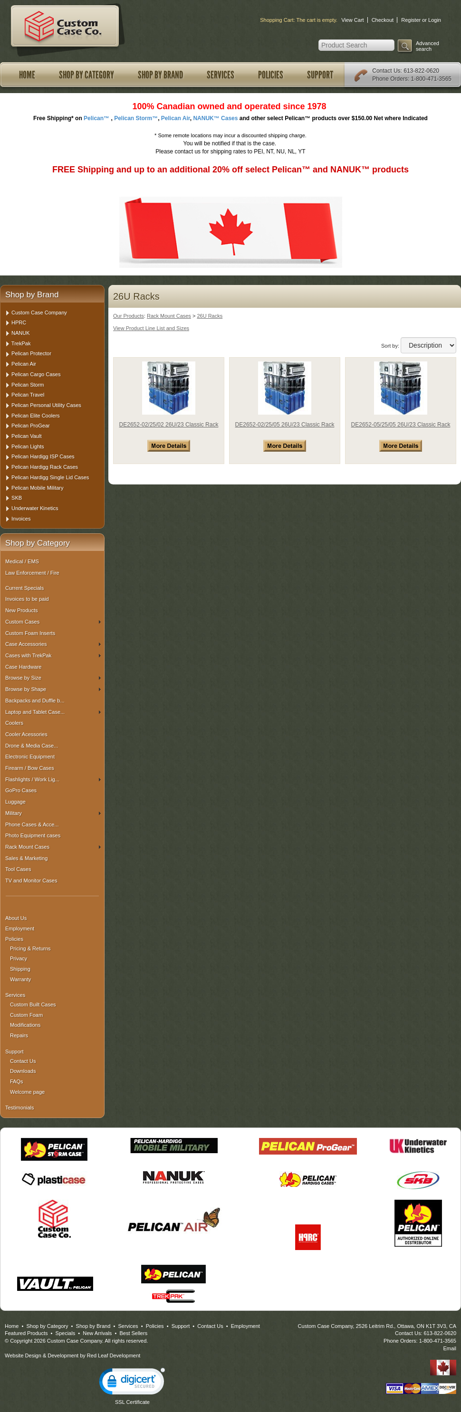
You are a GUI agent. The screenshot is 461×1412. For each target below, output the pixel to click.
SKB (16, 498)
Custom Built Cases (33, 1004)
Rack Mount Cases (53, 847)
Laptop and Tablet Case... (53, 712)
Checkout (383, 20)
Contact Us (386, 70)
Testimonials (19, 1107)
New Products (21, 610)
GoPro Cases (21, 790)
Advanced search (427, 46)
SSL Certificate (132, 1402)
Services (220, 75)
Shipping (20, 969)
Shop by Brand (160, 75)
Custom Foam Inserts (30, 633)
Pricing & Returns (30, 948)
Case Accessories (53, 644)
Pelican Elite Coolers (35, 415)
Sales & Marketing (26, 858)
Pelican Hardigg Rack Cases (44, 467)
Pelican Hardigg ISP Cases (42, 456)
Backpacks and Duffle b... (35, 700)
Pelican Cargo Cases (35, 374)
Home (27, 75)
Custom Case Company (39, 312)
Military (53, 813)
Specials (66, 1333)
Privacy (18, 958)
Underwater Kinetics (34, 508)
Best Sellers (133, 1333)
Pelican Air (23, 364)
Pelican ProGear (30, 425)
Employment (19, 928)
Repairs (19, 1035)
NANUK (20, 333)
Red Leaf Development (114, 1355)
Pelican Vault (26, 436)
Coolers (14, 723)
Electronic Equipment (30, 756)
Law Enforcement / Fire (32, 573)
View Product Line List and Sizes (151, 328)
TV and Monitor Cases (31, 880)
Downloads (23, 1071)
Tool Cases (18, 869)
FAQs (16, 1081)
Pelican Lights (27, 446)
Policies (270, 75)
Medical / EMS (22, 561)
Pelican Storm (27, 385)
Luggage (15, 802)
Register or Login (421, 20)
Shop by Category (86, 75)
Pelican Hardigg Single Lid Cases (50, 477)
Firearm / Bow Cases (29, 768)
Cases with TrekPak (53, 655)
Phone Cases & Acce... (32, 824)
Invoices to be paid (27, 599)
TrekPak (21, 343)
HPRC (18, 322)
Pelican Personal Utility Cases (46, 405)
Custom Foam (26, 1015)
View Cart (352, 20)
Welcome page (27, 1092)
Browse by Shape (53, 689)
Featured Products (26, 1333)
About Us (16, 918)
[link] (132, 1383)
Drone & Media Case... (31, 746)
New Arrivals (97, 1333)
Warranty (20, 979)
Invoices (20, 518)
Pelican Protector (31, 353)
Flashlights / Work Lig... (53, 779)
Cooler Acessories (26, 734)
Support (320, 75)
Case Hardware (23, 667)
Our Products (128, 316)
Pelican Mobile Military (37, 488)
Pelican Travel (27, 395)
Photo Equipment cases (32, 835)
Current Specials (24, 588)
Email (449, 1348)
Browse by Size (53, 678)
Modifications (25, 1025)
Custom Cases (53, 622)
